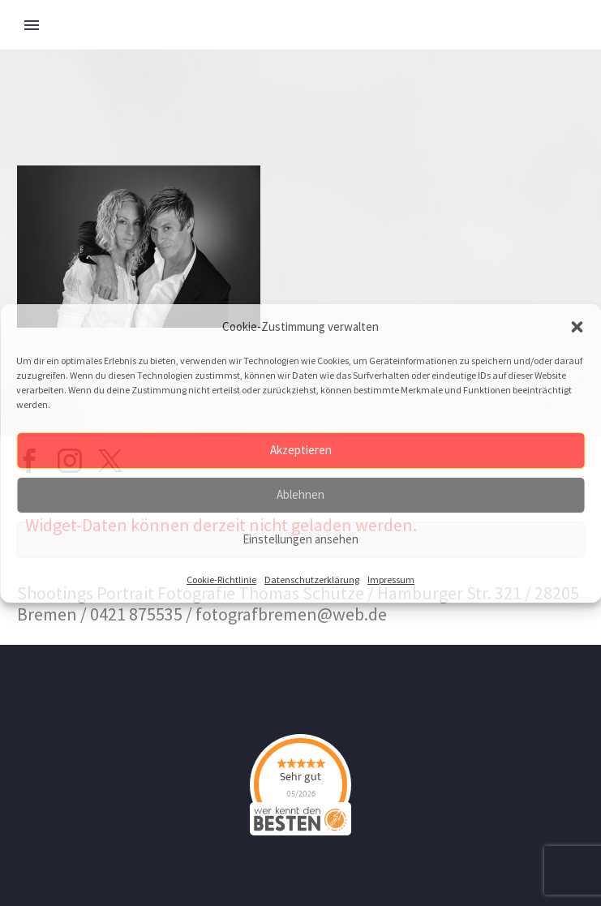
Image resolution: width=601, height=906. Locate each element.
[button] (577, 327)
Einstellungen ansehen (300, 539)
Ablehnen (300, 494)
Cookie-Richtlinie (221, 579)
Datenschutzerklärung (311, 579)
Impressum (390, 579)
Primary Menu (31, 25)
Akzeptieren (301, 449)
